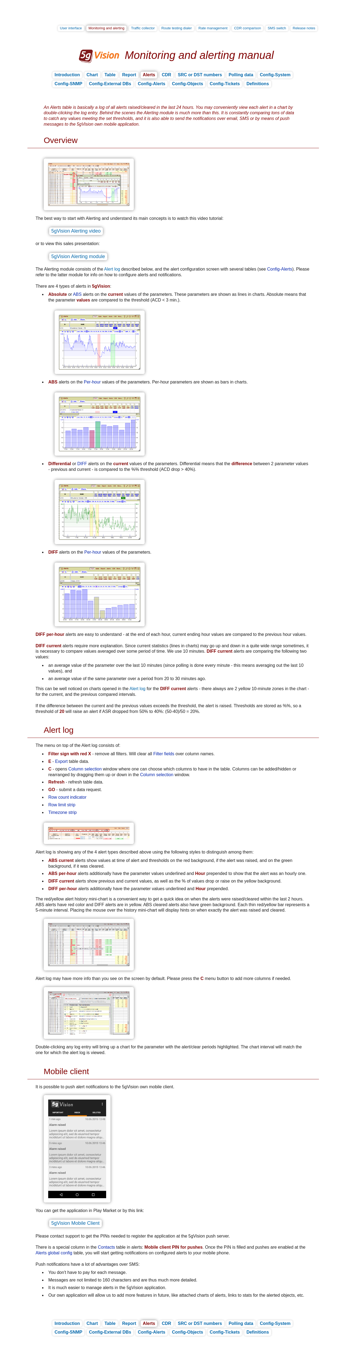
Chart (92, 74)
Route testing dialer (177, 28)
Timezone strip (62, 812)
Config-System (275, 74)
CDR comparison (247, 28)
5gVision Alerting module (78, 256)
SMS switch (277, 28)
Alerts (149, 74)
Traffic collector (143, 28)
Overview (61, 140)
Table (110, 74)
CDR (166, 74)
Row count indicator (67, 797)
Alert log (112, 269)
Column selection (85, 769)
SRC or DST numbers (200, 74)
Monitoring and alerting (106, 28)
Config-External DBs (110, 83)
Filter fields (163, 753)
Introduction (67, 74)
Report (129, 74)
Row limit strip (61, 804)
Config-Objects (187, 83)
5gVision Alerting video (76, 231)
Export (61, 761)
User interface (71, 28)
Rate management (212, 28)
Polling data (241, 74)
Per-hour (92, 382)
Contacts (106, 1247)
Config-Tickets (225, 83)
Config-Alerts (151, 83)
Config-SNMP (68, 83)
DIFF (82, 463)
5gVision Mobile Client (75, 1223)
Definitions (257, 83)
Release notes (304, 28)
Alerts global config (54, 1253)
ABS (77, 294)
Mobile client (66, 1071)
